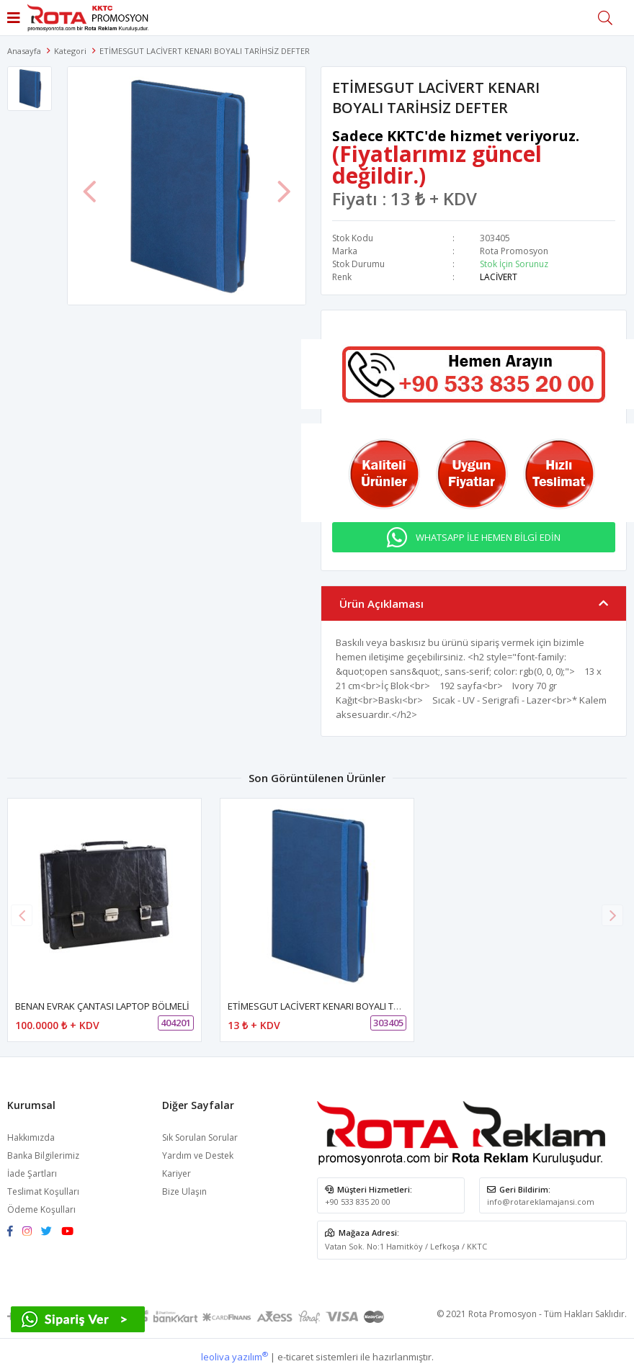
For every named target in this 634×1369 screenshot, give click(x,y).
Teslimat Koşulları (43, 1191)
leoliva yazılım (234, 1356)
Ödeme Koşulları (41, 1209)
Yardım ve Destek (197, 1155)
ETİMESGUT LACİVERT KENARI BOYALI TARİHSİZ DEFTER (345, 1006)
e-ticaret (295, 1356)
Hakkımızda (31, 1137)
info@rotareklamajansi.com (540, 1201)
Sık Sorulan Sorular (200, 1137)
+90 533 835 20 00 (357, 1201)
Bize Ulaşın (184, 1191)
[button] (612, 915)
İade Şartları (32, 1173)
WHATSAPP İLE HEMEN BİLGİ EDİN (488, 537)
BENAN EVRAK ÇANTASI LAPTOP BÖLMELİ (102, 1006)
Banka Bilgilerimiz (43, 1155)
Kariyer (176, 1173)
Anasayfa (24, 50)
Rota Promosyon (514, 251)
